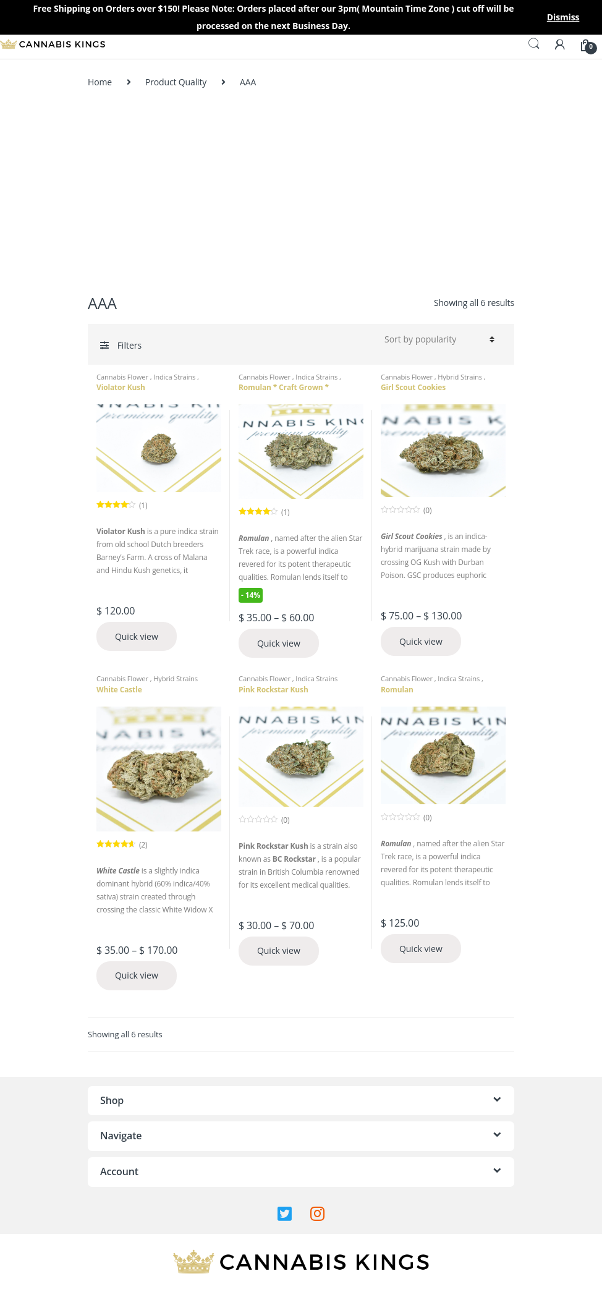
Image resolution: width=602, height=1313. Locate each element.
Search (534, 44)
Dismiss (563, 17)
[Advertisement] (301, 190)
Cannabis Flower (123, 376)
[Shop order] (437, 339)
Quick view (136, 636)
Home (100, 82)
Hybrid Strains (461, 376)
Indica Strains (175, 376)
